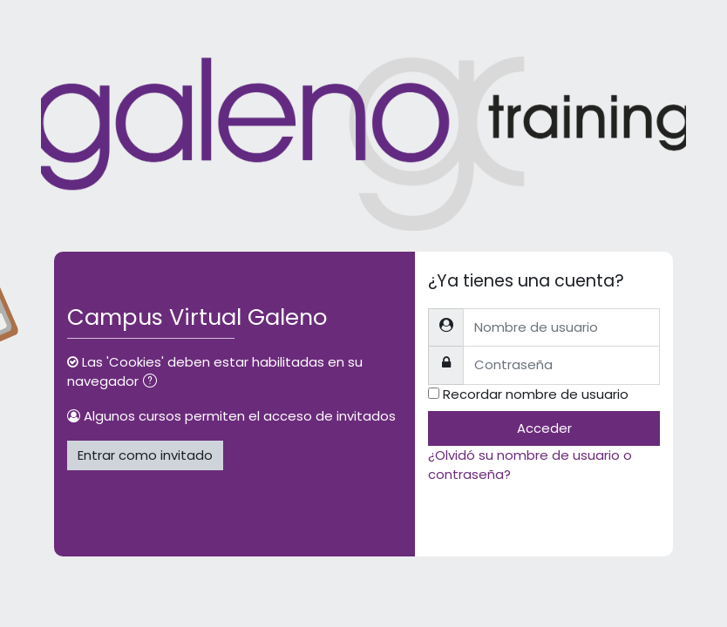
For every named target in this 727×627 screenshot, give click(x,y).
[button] (153, 382)
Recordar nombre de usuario (535, 394)
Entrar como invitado (145, 455)
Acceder (544, 428)
